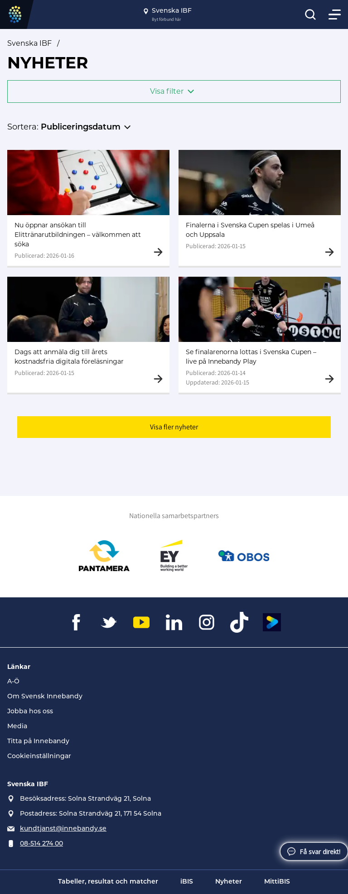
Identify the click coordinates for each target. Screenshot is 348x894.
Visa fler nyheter (174, 427)
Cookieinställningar (39, 756)
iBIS (186, 882)
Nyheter (228, 882)
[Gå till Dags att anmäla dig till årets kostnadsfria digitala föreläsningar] (88, 335)
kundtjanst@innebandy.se (63, 829)
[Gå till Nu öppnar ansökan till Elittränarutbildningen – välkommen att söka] (88, 208)
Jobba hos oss (30, 711)
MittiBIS (277, 882)
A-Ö (13, 681)
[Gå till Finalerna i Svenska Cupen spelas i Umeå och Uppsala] (260, 208)
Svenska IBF (29, 43)
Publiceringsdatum (81, 127)
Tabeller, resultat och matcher (108, 882)
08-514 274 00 (41, 844)
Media (17, 726)
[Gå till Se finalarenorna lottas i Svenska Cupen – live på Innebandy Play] (260, 335)
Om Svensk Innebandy (44, 696)
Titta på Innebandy (38, 741)
